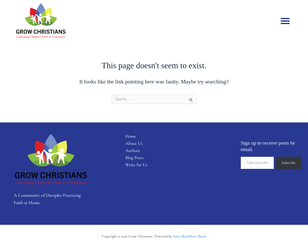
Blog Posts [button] (133, 158)
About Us (132, 144)
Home (129, 136)
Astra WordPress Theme (189, 236)
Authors (131, 151)
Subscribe (289, 162)
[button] (285, 20)
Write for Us (135, 166)
